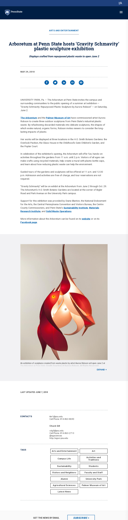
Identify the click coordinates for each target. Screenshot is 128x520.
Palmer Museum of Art (58, 117)
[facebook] (46, 82)
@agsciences (55, 435)
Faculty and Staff (94, 472)
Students (93, 466)
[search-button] (120, 3)
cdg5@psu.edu (56, 430)
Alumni (64, 479)
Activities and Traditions (93, 458)
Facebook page (28, 222)
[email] (72, 82)
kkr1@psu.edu (56, 416)
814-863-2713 (67, 433)
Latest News (64, 491)
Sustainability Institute (75, 207)
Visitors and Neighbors (64, 472)
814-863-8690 (67, 419)
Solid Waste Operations (58, 211)
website (86, 218)
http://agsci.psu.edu (58, 438)
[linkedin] (64, 82)
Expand (101, 369)
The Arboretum (28, 117)
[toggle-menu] (121, 12)
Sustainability (64, 466)
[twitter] (55, 82)
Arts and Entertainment (64, 30)
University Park (94, 479)
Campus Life (64, 458)
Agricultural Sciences (64, 485)
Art (93, 451)
